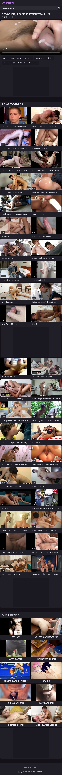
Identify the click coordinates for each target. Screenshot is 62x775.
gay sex (19, 58)
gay (4, 58)
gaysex (11, 58)
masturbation (40, 58)
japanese (6, 62)
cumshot (28, 58)
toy (36, 62)
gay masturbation (19, 62)
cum (31, 62)
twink (50, 58)
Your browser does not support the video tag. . (31, 37)
